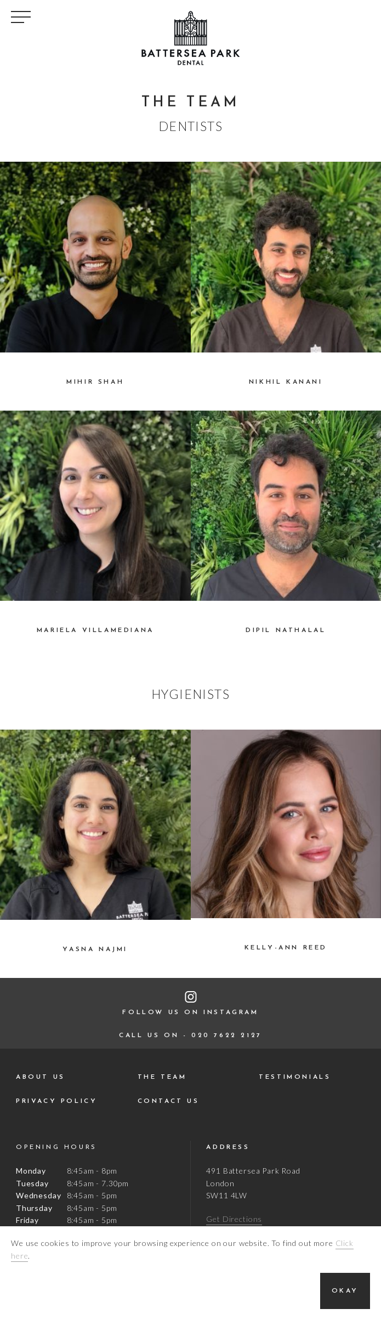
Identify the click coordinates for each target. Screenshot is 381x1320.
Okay (345, 1291)
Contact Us (169, 1101)
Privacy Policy (56, 1101)
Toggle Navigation (21, 17)
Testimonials (295, 1077)
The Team (162, 1077)
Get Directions (234, 1219)
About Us (40, 1077)
